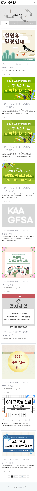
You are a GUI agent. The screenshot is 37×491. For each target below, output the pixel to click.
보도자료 (13, 23)
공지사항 (5, 23)
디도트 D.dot (15, 487)
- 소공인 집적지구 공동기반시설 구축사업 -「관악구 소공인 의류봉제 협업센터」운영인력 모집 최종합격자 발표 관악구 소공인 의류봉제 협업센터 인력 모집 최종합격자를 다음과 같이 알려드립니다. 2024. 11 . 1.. (18, 154)
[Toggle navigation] (34, 2)
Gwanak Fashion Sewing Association (23, 486)
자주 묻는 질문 (22, 23)
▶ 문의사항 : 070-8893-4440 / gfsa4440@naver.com (14, 70)
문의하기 (32, 23)
